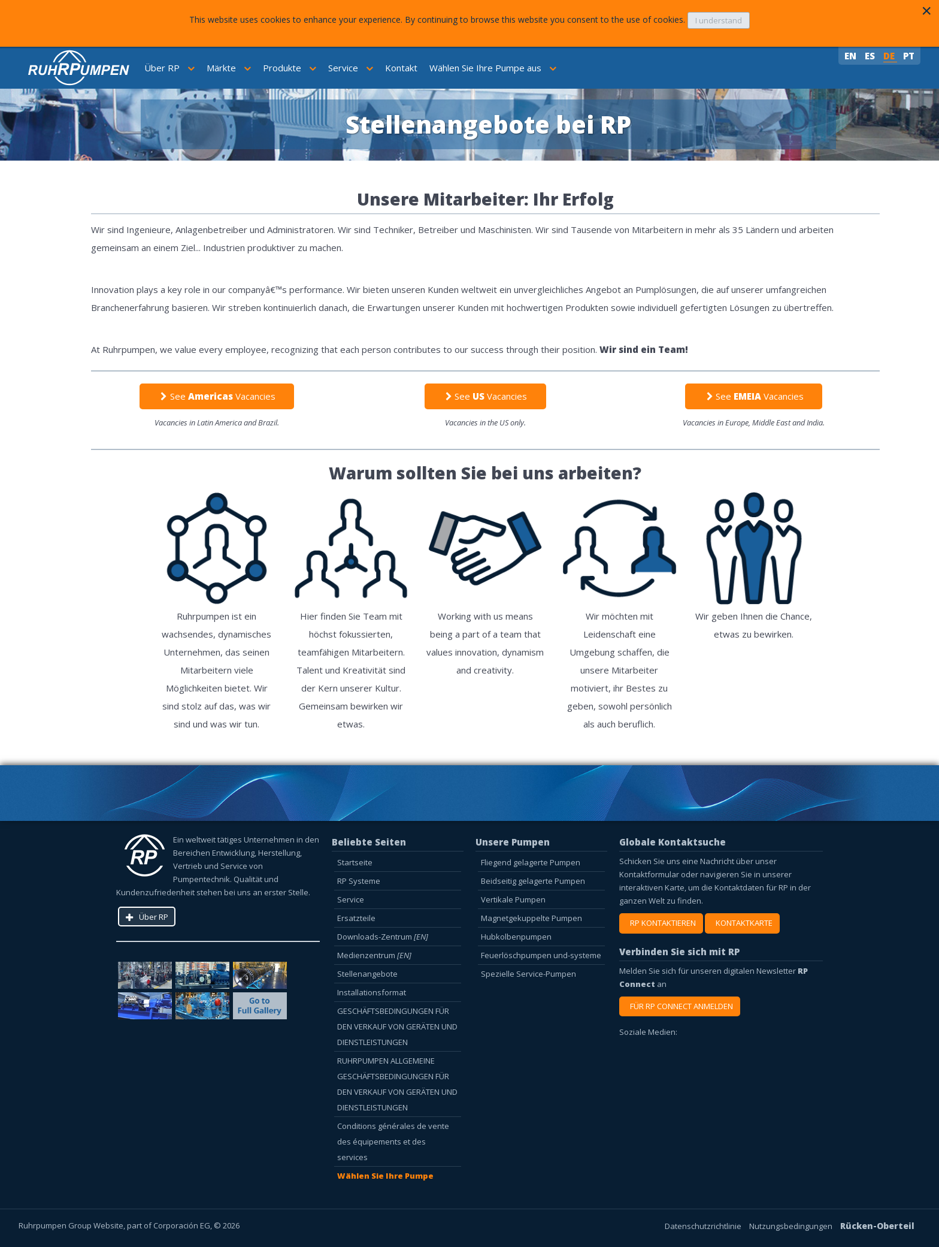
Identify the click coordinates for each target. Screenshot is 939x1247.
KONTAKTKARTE (742, 922)
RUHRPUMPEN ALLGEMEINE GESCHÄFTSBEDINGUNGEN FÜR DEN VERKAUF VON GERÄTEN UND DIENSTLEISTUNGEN (397, 1084)
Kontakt (401, 68)
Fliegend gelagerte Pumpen (530, 862)
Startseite (354, 862)
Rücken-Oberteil (877, 1225)
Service (350, 68)
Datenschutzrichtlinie (704, 1226)
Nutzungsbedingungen (791, 1226)
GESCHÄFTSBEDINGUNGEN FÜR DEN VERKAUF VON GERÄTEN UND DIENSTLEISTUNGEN (397, 1026)
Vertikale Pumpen (513, 899)
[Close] (926, 11)
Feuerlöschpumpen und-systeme (541, 955)
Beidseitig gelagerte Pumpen (533, 880)
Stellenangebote (367, 973)
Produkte (289, 68)
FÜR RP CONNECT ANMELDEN (679, 1006)
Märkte (229, 68)
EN (851, 56)
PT (908, 56)
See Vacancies (216, 396)
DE (890, 56)
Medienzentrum (374, 955)
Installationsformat (371, 992)
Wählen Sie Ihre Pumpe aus (492, 68)
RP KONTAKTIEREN (661, 922)
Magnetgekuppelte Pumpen (531, 918)
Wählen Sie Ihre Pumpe (385, 1175)
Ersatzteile (356, 918)
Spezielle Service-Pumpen (528, 973)
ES (871, 56)
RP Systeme (358, 880)
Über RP (169, 68)
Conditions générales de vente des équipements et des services (393, 1142)
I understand (718, 20)
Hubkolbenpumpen (516, 936)
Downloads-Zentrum (382, 936)
